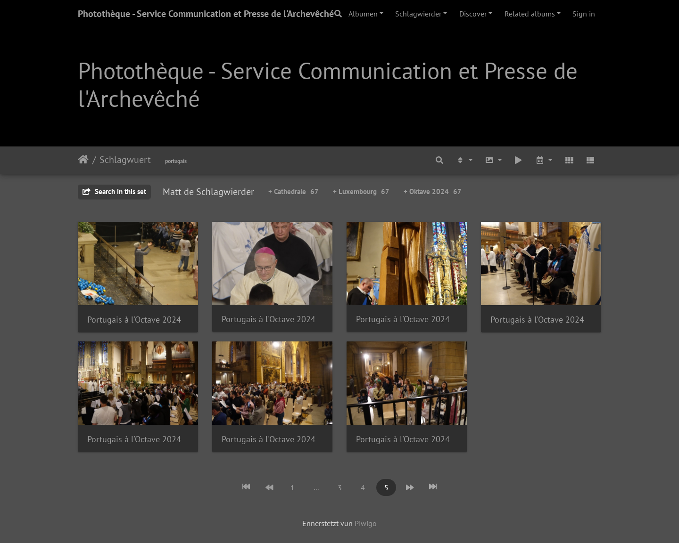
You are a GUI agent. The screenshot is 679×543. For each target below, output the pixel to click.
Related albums (530, 13)
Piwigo (366, 523)
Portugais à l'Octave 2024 (134, 319)
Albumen (363, 13)
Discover (473, 13)
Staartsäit (83, 160)
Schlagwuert (125, 160)
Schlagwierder (418, 13)
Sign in (583, 13)
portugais (176, 160)
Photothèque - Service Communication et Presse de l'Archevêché (206, 14)
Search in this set (114, 191)
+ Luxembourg (361, 191)
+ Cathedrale (293, 191)
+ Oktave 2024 (433, 191)
